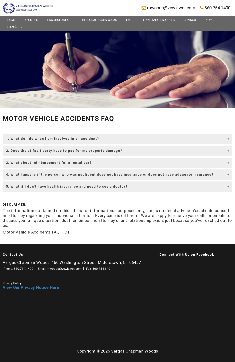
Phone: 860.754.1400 (18, 268)
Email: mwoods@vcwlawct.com (60, 268)
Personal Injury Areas (99, 20)
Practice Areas (60, 20)
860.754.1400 (215, 7)
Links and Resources (159, 20)
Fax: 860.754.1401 (99, 268)
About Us (31, 20)
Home (11, 20)
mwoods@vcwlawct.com (169, 7)
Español (15, 27)
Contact (190, 20)
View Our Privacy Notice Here (31, 287)
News (209, 20)
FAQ (130, 20)
